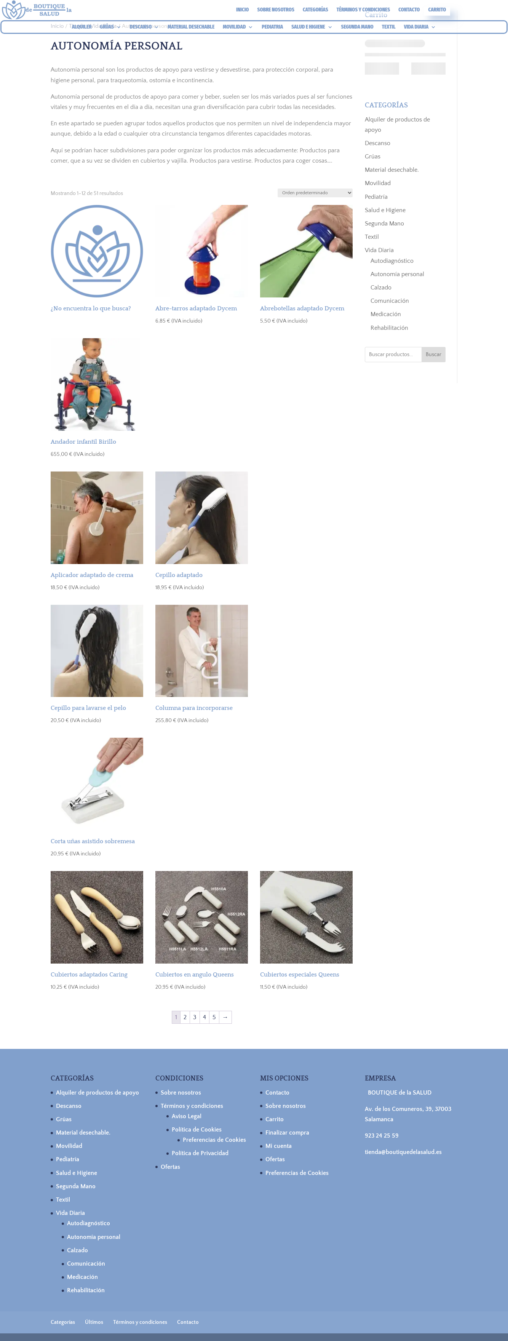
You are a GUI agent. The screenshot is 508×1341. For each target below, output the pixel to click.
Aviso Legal (186, 1116)
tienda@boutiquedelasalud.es (403, 1152)
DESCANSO (141, 27)
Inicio (242, 10)
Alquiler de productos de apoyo (97, 1092)
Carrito (437, 10)
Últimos (94, 1322)
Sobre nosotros (275, 10)
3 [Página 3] (194, 1017)
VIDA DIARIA (416, 27)
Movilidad (378, 183)
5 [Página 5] (214, 1017)
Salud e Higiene (385, 210)
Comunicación (390, 300)
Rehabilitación (389, 327)
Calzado (381, 287)
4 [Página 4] (204, 1017)
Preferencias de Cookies (214, 1139)
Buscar (433, 355)
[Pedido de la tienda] (315, 193)
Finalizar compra (287, 1132)
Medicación (386, 314)
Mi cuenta (278, 1146)
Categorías (315, 10)
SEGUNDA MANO (357, 27)
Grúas (372, 156)
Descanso (377, 143)
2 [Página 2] (185, 1017)
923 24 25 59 (382, 1135)
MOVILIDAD (234, 27)
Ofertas (170, 1167)
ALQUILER (82, 27)
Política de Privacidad (200, 1153)
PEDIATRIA (272, 27)
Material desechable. (392, 169)
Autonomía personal (397, 274)
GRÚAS (107, 27)
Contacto (409, 10)
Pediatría (376, 196)
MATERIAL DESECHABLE (191, 27)
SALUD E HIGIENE (308, 27)
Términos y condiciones (363, 10)
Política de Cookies (197, 1129)
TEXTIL (389, 27)
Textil (372, 236)
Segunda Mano (384, 223)
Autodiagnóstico (392, 260)
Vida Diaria (379, 250)
